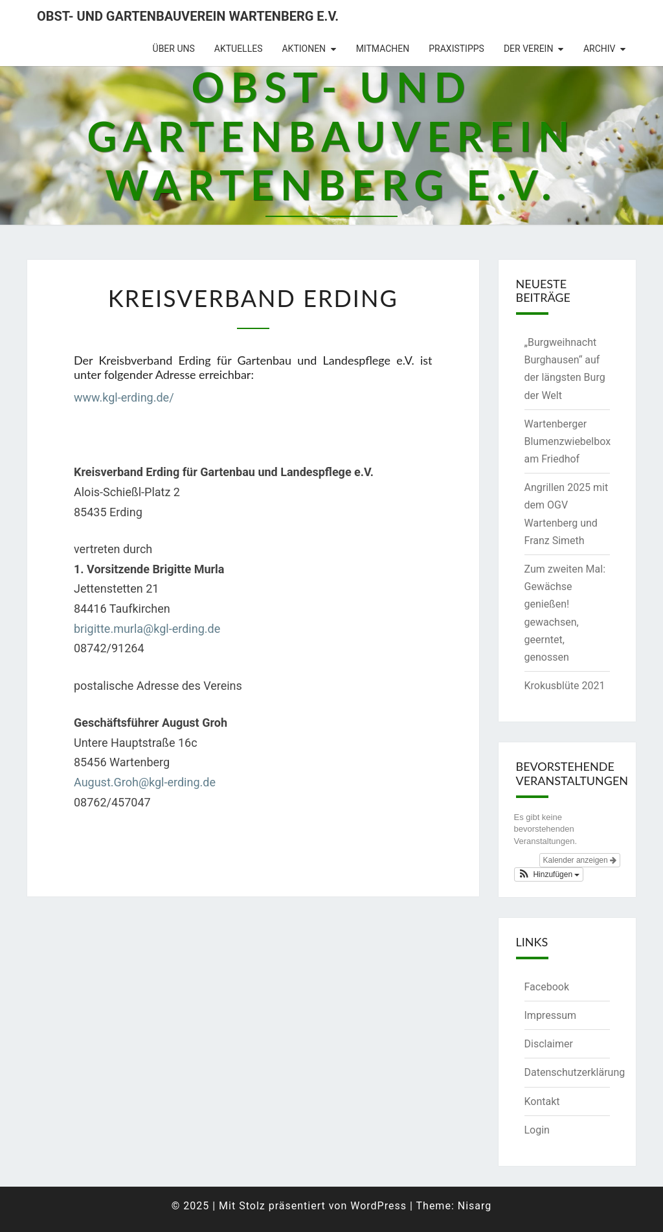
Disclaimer (548, 1044)
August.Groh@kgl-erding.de (145, 782)
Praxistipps (456, 48)
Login (537, 1130)
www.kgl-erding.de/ (124, 397)
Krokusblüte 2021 (564, 685)
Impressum (550, 1015)
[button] (549, 874)
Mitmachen (383, 48)
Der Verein (529, 48)
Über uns (174, 48)
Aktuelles (238, 48)
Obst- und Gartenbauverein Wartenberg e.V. (188, 16)
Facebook (546, 987)
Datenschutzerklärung (574, 1072)
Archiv (599, 48)
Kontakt (542, 1101)
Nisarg (475, 1206)
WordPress (378, 1206)
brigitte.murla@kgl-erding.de (147, 628)
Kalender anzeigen (579, 860)
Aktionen (304, 48)
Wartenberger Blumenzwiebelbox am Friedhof (567, 441)
